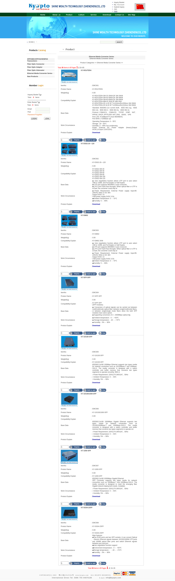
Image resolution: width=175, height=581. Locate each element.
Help (115, 11)
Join (115, 9)
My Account (119, 5)
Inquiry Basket (119, 2)
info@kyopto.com (113, 578)
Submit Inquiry (119, 7)
